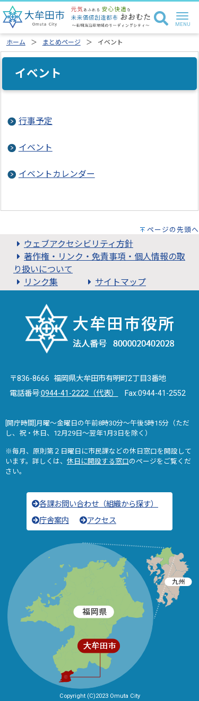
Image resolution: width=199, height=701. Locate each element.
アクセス (98, 520)
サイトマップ (115, 282)
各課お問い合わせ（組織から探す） (95, 504)
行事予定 (36, 121)
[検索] (161, 19)
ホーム (15, 42)
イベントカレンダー (57, 174)
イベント (36, 148)
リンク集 (35, 282)
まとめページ (61, 42)
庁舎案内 (50, 520)
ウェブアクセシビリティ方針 (73, 244)
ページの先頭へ (173, 230)
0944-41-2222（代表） (79, 393)
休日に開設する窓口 (98, 461)
